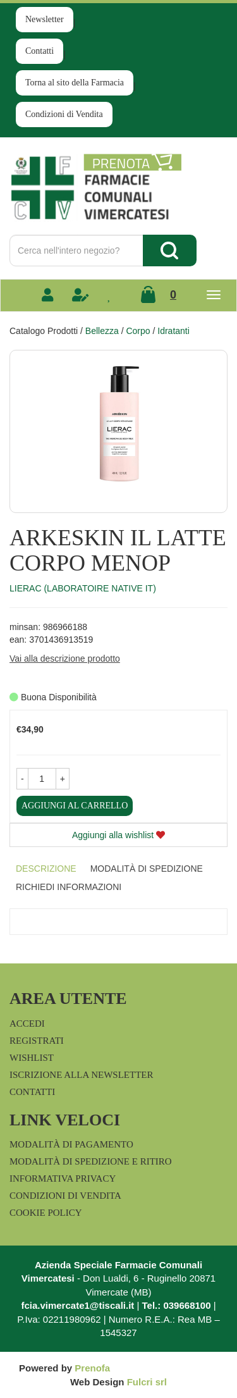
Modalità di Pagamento (71, 1144)
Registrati (36, 1041)
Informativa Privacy (62, 1178)
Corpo (138, 331)
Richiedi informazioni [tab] (68, 887)
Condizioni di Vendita (64, 114)
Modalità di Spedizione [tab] (146, 868)
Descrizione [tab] (46, 868)
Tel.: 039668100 (176, 1305)
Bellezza (102, 331)
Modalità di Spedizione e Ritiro (90, 1161)
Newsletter (44, 19)
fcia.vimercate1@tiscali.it (77, 1305)
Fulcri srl (147, 1381)
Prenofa (92, 1368)
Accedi (27, 1023)
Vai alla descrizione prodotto (64, 658)
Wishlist (31, 1058)
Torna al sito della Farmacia (74, 82)
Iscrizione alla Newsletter (81, 1075)
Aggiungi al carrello (74, 805)
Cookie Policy (45, 1213)
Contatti (39, 51)
